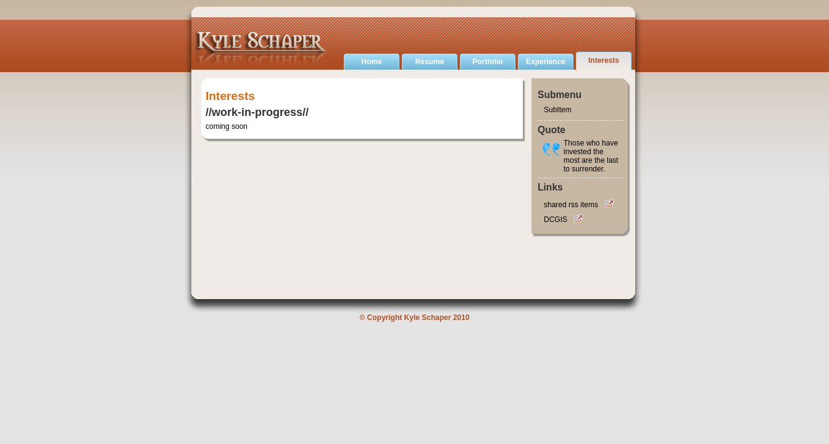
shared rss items (571, 204)
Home (371, 61)
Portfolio (487, 61)
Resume (429, 61)
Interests (603, 60)
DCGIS (555, 219)
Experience (545, 61)
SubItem (558, 109)
